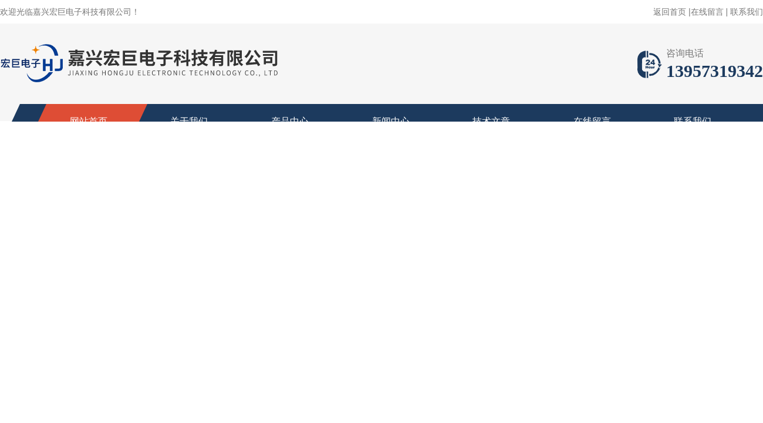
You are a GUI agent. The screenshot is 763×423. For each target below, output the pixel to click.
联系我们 (746, 11)
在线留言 (707, 11)
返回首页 (669, 11)
